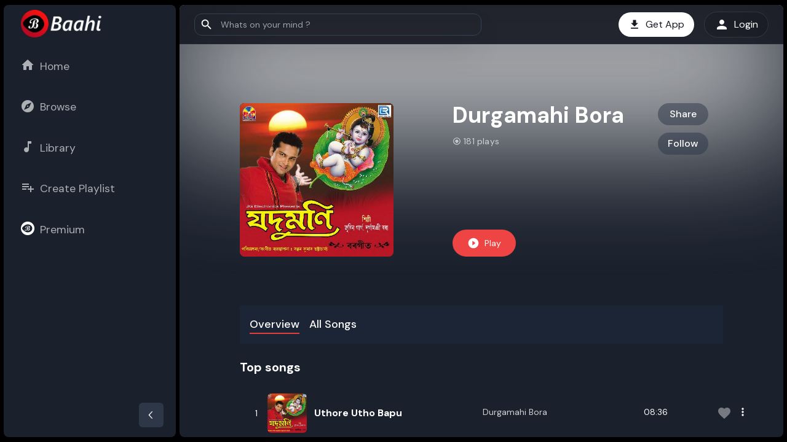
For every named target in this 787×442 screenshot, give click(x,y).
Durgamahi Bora (515, 411)
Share (683, 113)
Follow (683, 143)
